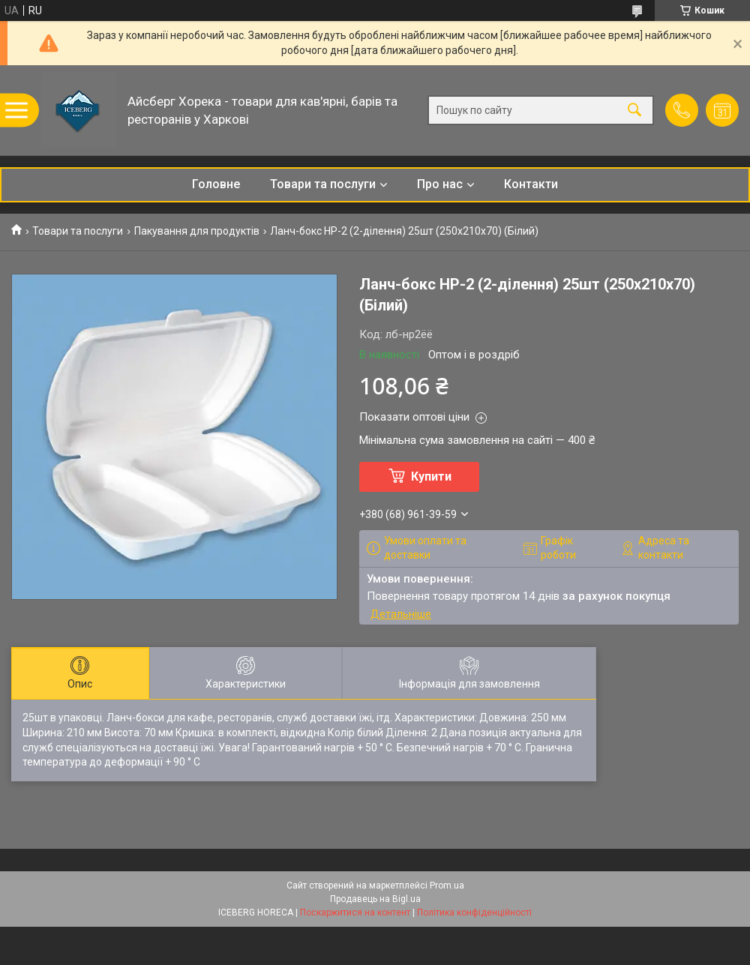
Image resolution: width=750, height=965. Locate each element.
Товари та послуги (323, 184)
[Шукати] (634, 110)
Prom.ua (447, 885)
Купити (431, 476)
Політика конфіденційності (474, 912)
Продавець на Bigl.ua (375, 899)
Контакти (531, 184)
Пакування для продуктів (197, 231)
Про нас (440, 184)
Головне (216, 184)
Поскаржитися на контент (355, 912)
